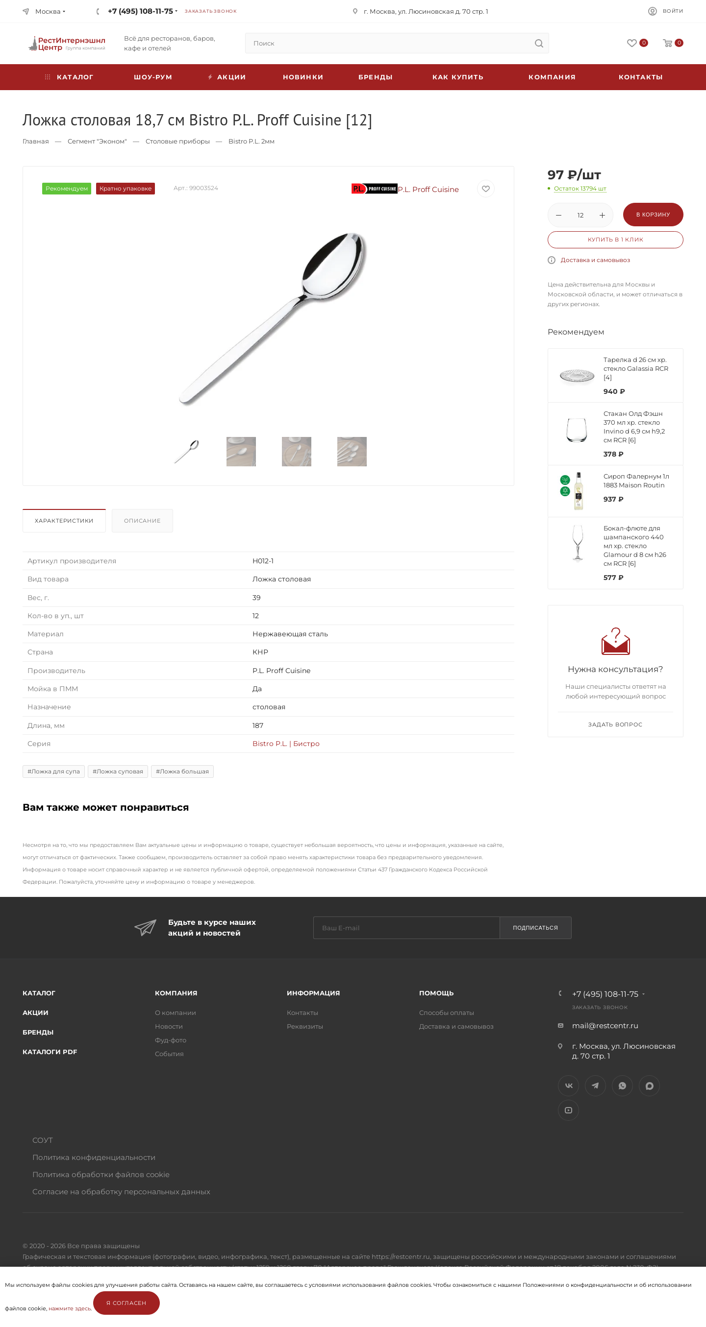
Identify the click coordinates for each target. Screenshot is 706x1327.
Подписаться (535, 928)
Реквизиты (305, 1026)
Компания (552, 77)
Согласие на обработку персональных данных (121, 1191)
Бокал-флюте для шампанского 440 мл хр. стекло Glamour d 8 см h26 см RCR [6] (635, 545)
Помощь (436, 993)
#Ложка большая (182, 771)
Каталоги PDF (50, 1052)
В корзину (653, 214)
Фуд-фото (170, 1040)
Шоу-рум (153, 77)
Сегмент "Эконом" (97, 141)
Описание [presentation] (142, 520)
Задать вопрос (615, 724)
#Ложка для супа (53, 771)
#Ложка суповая (118, 771)
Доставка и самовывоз (595, 260)
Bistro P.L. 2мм (251, 141)
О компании (175, 1012)
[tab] (66, 523)
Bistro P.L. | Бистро (286, 743)
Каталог (39, 993)
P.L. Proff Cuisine (405, 189)
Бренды (375, 77)
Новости (169, 1026)
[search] (539, 43)
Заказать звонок (211, 11)
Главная (36, 141)
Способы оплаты (446, 1012)
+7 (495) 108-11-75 (140, 11)
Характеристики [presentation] (64, 520)
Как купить (457, 77)
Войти (673, 11)
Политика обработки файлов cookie (101, 1174)
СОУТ (42, 1140)
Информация (313, 993)
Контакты (641, 77)
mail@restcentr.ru (605, 1025)
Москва (48, 11)
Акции (36, 1012)
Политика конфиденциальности (93, 1157)
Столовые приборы (178, 141)
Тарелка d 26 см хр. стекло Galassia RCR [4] (636, 368)
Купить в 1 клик (616, 239)
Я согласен (126, 1303)
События (169, 1054)
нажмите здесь (70, 1308)
